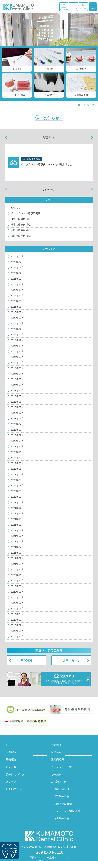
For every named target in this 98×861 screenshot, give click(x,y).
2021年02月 (17, 558)
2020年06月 (17, 602)
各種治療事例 (59, 781)
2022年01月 (17, 502)
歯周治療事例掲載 (21, 230)
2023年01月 (17, 440)
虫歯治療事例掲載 (21, 235)
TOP (8, 745)
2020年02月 (17, 625)
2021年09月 (17, 524)
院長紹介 (11, 759)
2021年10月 (17, 519)
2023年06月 (17, 412)
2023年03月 (17, 429)
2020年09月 (17, 586)
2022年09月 (17, 463)
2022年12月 (17, 446)
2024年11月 (17, 345)
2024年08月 (17, 356)
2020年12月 (17, 569)
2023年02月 (17, 435)
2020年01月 (17, 630)
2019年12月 (17, 636)
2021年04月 (17, 547)
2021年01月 (17, 563)
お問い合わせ (71, 660)
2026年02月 (17, 273)
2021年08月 (17, 530)
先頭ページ (49, 137)
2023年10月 (17, 390)
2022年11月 (17, 452)
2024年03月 (17, 379)
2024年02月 (17, 384)
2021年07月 (17, 535)
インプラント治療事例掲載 (25, 213)
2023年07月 (17, 407)
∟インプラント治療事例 (65, 811)
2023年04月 (17, 424)
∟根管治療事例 (60, 796)
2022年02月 (17, 496)
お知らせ (89, 104)
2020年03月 (17, 619)
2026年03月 (17, 267)
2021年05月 (17, 541)
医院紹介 (26, 660)
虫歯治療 (56, 745)
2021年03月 (17, 552)
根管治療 (56, 752)
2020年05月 (17, 608)
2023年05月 (17, 418)
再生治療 (56, 774)
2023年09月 (17, 396)
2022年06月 (17, 474)
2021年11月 (17, 513)
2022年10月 (17, 457)
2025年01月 (17, 334)
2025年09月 (17, 301)
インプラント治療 (61, 767)
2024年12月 (17, 340)
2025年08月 (17, 306)
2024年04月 (17, 373)
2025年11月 (17, 289)
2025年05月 (17, 317)
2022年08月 (17, 468)
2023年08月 (17, 401)
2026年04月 (17, 262)
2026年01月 (17, 278)
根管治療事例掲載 (21, 224)
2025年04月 (17, 323)
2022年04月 (17, 485)
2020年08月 (17, 591)
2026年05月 (17, 256)
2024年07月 (17, 362)
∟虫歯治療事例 (60, 789)
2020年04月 (17, 614)
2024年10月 (17, 351)
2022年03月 (17, 491)
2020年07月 (17, 597)
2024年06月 (17, 368)
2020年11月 (17, 575)
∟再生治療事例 (60, 818)
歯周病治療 (57, 759)
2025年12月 (17, 284)
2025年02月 (17, 329)
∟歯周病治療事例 (61, 803)
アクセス (73, 6)
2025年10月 (17, 295)
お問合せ (83, 6)
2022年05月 (17, 480)
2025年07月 (17, 312)
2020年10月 (17, 580)
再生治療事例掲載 (21, 218)
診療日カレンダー (64, 7)
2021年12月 (17, 508)
